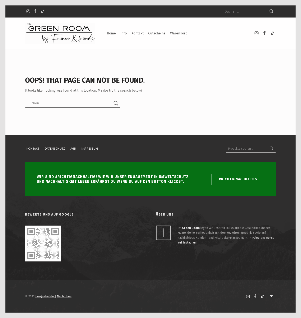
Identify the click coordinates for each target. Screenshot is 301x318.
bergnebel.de (45, 296)
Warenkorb (178, 33)
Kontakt (137, 33)
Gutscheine (157, 33)
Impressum (89, 148)
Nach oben (64, 296)
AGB (73, 148)
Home (111, 33)
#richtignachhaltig (238, 179)
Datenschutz (55, 148)
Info (123, 33)
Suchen (271, 149)
